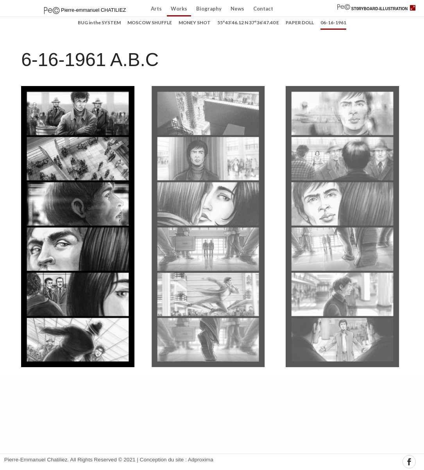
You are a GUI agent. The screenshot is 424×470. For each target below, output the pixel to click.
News (237, 8)
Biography (209, 8)
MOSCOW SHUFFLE (149, 22)
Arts (156, 8)
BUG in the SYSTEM (99, 22)
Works (179, 8)
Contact (263, 8)
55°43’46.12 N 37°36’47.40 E (248, 22)
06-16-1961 (333, 22)
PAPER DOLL (300, 22)
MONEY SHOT (195, 22)
